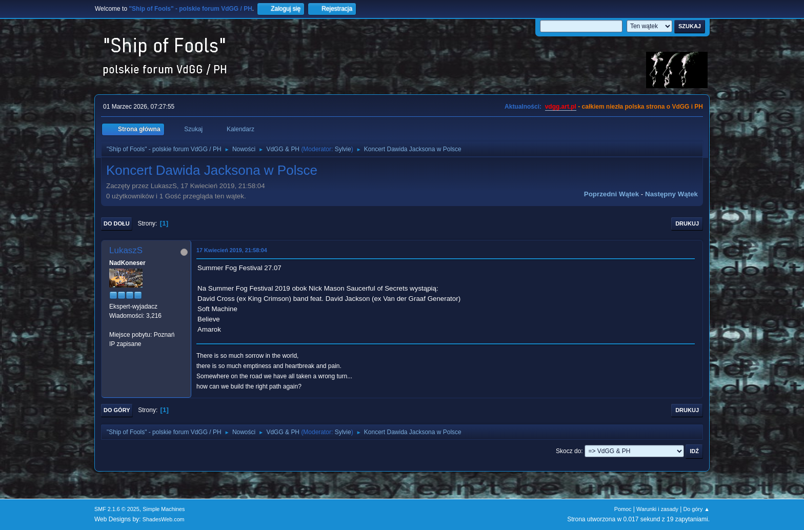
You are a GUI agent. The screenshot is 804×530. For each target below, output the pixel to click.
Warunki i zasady (657, 509)
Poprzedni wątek (611, 194)
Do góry (117, 410)
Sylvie (343, 149)
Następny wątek (671, 194)
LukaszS (126, 250)
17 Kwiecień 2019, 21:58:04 (231, 250)
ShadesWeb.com (164, 519)
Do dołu (117, 223)
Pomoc (623, 509)
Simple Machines (164, 509)
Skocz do (568, 451)
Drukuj (687, 223)
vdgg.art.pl (560, 106)
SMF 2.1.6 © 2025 (116, 509)
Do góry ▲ (697, 509)
